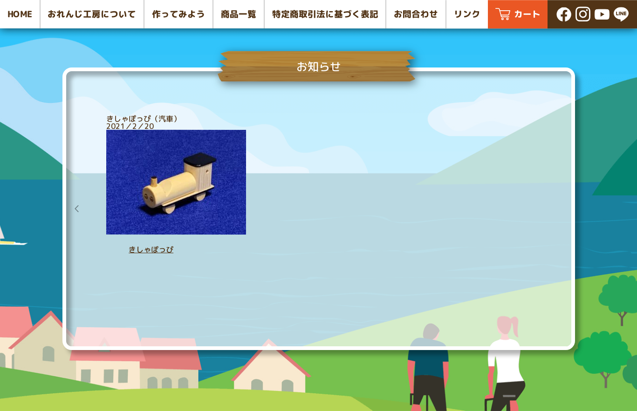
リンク (467, 14)
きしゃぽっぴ (151, 249)
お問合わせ (416, 14)
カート (527, 14)
